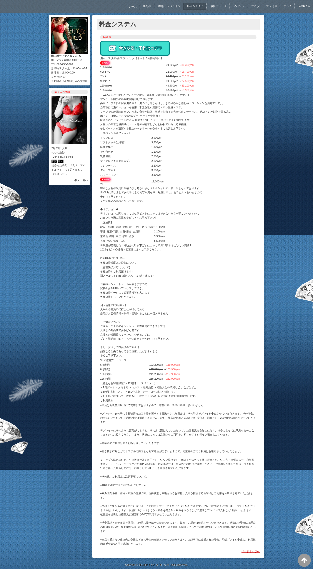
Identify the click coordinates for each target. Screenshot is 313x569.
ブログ (251, 6)
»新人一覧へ (80, 180)
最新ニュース (213, 6)
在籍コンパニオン (160, 6)
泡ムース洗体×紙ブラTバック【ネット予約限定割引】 (131, 58)
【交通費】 (106, 222)
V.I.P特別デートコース (113, 360)
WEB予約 (304, 6)
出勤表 (136, 6)
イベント (234, 6)
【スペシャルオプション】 (116, 133)
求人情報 (269, 6)
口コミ (286, 6)
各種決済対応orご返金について (118, 262)
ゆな (54, 152)
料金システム (188, 6)
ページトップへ (250, 551)
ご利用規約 (106, 400)
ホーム (121, 6)
